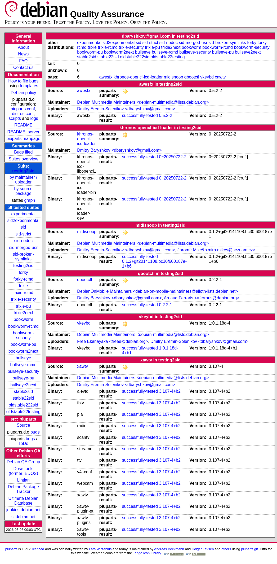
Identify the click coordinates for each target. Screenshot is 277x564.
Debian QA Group (23, 462)
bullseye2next (23, 385)
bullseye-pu (23, 378)
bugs (35, 432)
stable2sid (23, 391)
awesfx (106, 77)
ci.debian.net (23, 516)
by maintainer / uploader (23, 179)
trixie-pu (23, 306)
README (23, 125)
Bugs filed (23, 152)
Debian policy (23, 92)
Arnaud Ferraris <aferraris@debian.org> (201, 298)
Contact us (23, 67)
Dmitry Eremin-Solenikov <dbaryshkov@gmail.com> (126, 109)
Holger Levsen (203, 549)
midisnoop (173, 77)
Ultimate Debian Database (23, 500)
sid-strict (24, 234)
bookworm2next (23, 351)
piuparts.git (249, 549)
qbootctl (191, 77)
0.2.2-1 (165, 305)
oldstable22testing (23, 411)
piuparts (11, 549)
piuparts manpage (23, 138)
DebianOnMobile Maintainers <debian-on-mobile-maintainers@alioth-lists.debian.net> (157, 291)
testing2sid (23, 171)
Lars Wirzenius (100, 549)
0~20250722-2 (172, 157)
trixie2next (23, 313)
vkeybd (207, 77)
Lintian (23, 480)
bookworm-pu (23, 344)
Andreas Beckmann (169, 549)
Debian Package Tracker (23, 489)
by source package (23, 191)
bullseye (23, 358)
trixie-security (23, 299)
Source (23, 425)
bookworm (23, 319)
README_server (23, 132)
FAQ (23, 61)
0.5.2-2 (165, 115)
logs (34, 118)
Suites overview (23, 159)
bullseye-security (23, 371)
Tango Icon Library (147, 553)
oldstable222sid (23, 405)
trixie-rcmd (23, 292)
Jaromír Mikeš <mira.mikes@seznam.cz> (216, 250)
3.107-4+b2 (169, 391)
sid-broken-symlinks (23, 256)
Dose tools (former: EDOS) (23, 471)
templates (29, 86)
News (23, 54)
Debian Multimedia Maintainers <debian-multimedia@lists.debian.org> (143, 102)
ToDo (23, 443)
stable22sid (23, 398)
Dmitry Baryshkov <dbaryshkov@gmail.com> (119, 150)
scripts (15, 118)
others (226, 549)
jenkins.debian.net (23, 510)
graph (29, 200)
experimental (23, 214)
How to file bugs (23, 81)
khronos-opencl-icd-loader (138, 77)
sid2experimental (23, 220)
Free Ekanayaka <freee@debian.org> (112, 341)
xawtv (220, 77)
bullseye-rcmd (23, 364)
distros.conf (23, 113)
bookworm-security (23, 335)
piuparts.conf (23, 109)
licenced (38, 549)
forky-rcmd (24, 279)
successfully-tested (140, 115)
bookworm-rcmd (23, 326)
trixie (23, 285)
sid (23, 227)
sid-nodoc (23, 240)
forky (23, 272)
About (23, 47)
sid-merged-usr (23, 247)
